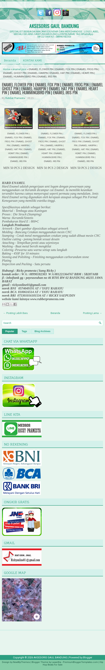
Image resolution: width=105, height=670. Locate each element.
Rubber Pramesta (15, 98)
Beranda (10, 60)
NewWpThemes (21, 662)
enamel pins (19, 69)
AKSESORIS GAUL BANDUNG (54, 25)
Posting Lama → (92, 313)
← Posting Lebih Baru (15, 313)
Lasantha (56, 662)
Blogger (87, 657)
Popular (9, 331)
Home (6, 69)
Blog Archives (42, 331)
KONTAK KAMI (32, 60)
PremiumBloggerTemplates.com (80, 662)
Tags (24, 331)
